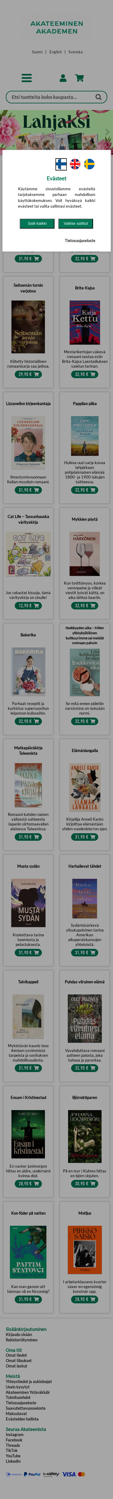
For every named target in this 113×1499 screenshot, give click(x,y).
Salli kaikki (37, 223)
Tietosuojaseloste (80, 240)
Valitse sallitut (76, 223)
